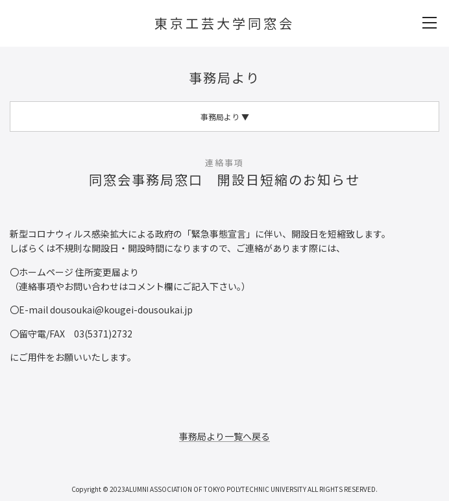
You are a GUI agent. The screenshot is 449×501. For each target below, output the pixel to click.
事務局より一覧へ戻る (224, 436)
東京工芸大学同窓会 (224, 23)
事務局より (224, 77)
